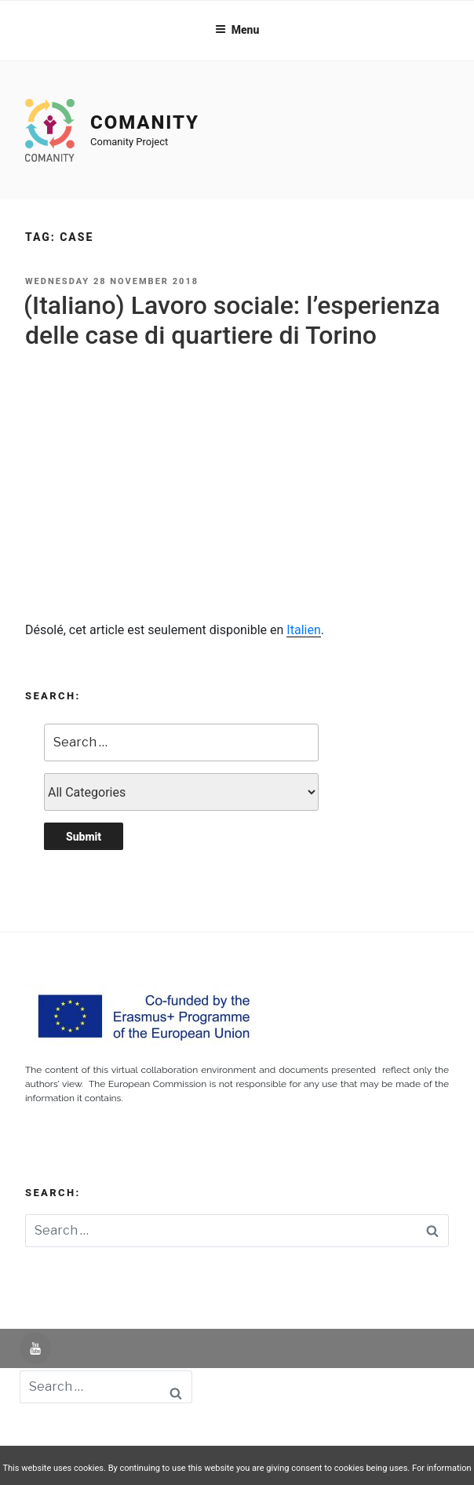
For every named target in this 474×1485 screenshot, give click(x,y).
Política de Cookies (406, 1432)
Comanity (144, 122)
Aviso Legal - (186, 1432)
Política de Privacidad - (288, 1432)
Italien (303, 629)
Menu (237, 30)
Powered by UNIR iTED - (81, 1432)
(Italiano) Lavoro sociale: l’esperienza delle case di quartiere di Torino (232, 320)
